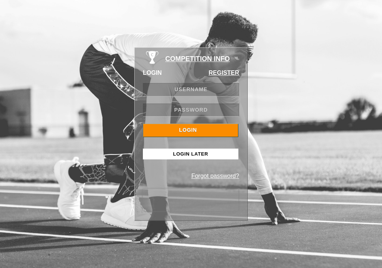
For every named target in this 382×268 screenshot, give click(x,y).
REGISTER (224, 73)
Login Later (190, 154)
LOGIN (188, 130)
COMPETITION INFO (197, 59)
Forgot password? (215, 176)
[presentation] (190, 200)
